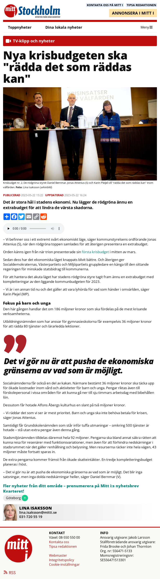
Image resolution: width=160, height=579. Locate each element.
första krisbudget (95, 252)
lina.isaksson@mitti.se (38, 512)
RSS (9, 573)
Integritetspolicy (61, 560)
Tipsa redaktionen (63, 546)
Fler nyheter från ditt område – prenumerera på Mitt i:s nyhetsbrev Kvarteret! (71, 488)
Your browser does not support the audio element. (33, 228)
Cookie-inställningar (64, 564)
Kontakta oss (59, 542)
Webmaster (58, 555)
